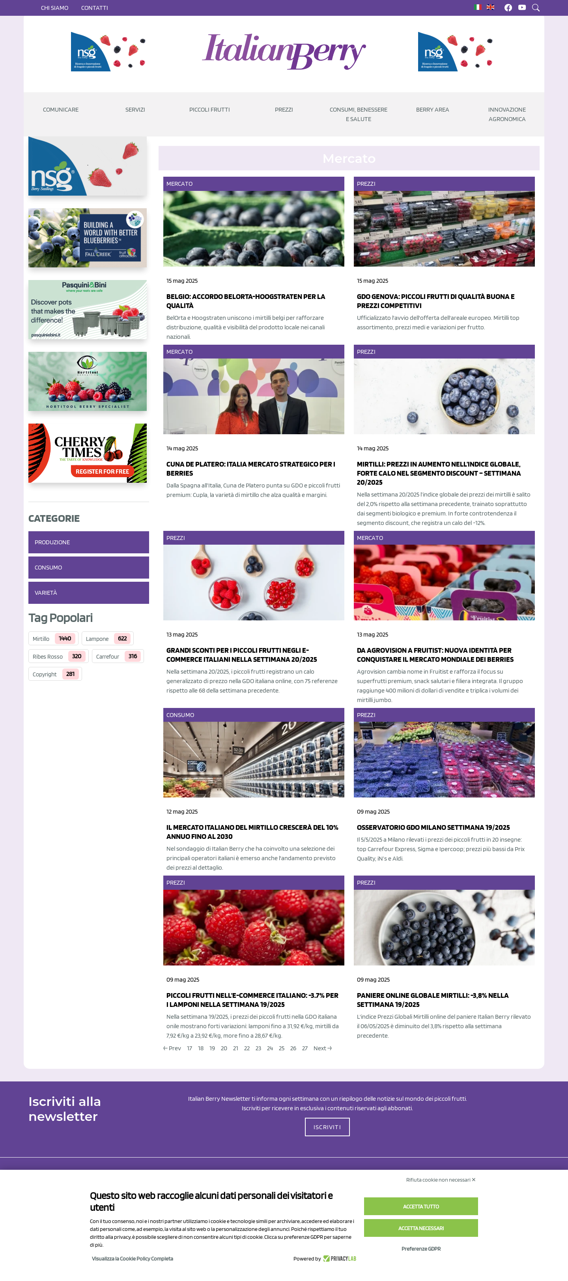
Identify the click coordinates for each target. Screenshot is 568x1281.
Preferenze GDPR (421, 1249)
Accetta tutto (421, 1206)
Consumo (48, 567)
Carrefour (107, 656)
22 (247, 1048)
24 (270, 1048)
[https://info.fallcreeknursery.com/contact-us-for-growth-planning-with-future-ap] (88, 244)
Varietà (46, 592)
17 (189, 1048)
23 (258, 1048)
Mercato (179, 183)
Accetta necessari (421, 1228)
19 (212, 1048)
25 (281, 1048)
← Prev (172, 1048)
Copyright (45, 674)
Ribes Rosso (48, 656)
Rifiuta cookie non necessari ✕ (441, 1179)
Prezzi (366, 183)
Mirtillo (41, 638)
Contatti (94, 7)
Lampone (97, 638)
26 (293, 1048)
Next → (323, 1048)
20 (224, 1048)
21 (235, 1048)
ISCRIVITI (327, 1127)
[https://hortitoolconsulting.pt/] (88, 388)
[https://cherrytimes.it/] (88, 459)
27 (305, 1048)
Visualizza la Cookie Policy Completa (132, 1258)
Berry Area (432, 109)
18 (201, 1048)
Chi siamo (54, 7)
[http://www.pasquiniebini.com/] (88, 316)
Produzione (52, 542)
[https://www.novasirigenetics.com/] (110, 51)
